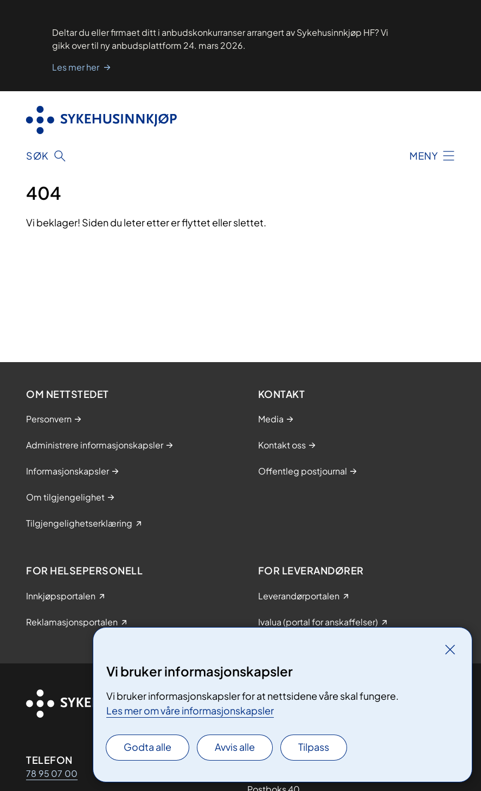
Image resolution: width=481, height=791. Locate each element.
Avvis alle (235, 747)
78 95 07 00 (52, 773)
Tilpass (313, 747)
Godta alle (147, 747)
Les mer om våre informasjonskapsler (190, 710)
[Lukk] (450, 649)
